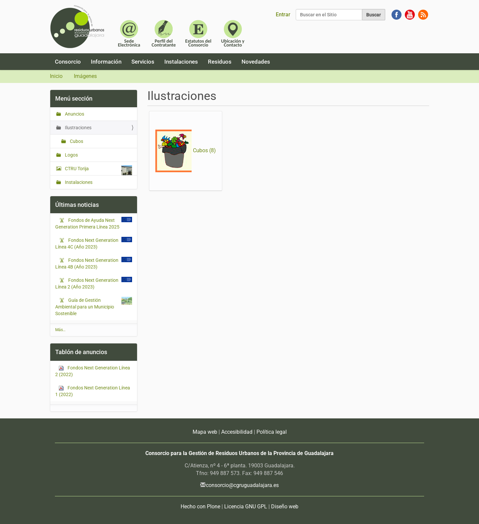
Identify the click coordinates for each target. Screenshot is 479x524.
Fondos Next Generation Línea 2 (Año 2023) (86, 283)
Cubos (76, 141)
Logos (71, 155)
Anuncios (74, 114)
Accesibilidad (236, 432)
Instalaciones (181, 61)
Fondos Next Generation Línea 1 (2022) (92, 391)
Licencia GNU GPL (245, 506)
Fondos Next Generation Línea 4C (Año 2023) (86, 243)
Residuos (220, 61)
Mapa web (205, 432)
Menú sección (73, 98)
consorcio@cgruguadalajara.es (242, 485)
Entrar (283, 14)
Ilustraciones (77, 127)
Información (106, 61)
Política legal (271, 432)
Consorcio (68, 61)
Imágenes (85, 76)
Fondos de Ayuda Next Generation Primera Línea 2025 (89, 223)
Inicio (56, 76)
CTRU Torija (98, 170)
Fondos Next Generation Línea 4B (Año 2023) (86, 263)
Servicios (142, 61)
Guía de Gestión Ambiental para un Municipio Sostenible (84, 306)
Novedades (255, 61)
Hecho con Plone (200, 506)
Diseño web (284, 506)
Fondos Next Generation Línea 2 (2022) (92, 371)
